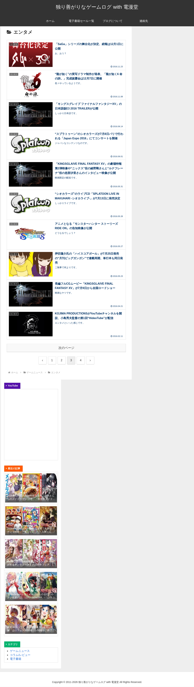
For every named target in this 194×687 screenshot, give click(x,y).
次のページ (66, 348)
